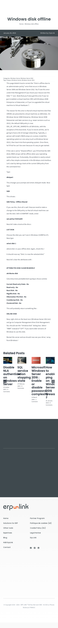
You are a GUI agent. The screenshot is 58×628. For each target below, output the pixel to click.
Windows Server (15, 78)
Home (21, 24)
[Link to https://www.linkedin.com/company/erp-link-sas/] (38, 548)
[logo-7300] (15, 505)
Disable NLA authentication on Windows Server (14, 375)
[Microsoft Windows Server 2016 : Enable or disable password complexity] (36, 358)
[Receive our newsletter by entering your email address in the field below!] (28, 573)
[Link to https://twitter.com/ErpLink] (35, 548)
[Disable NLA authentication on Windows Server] (7, 358)
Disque (9, 80)
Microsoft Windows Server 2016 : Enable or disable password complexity (40, 380)
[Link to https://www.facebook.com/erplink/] (31, 548)
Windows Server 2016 (27, 78)
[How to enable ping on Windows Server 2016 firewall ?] (50, 358)
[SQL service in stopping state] (21, 358)
